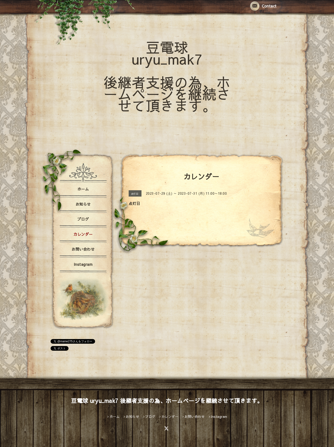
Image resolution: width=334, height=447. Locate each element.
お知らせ (83, 204)
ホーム (83, 188)
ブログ (83, 219)
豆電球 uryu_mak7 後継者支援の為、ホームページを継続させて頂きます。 (167, 76)
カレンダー (83, 234)
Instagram (83, 264)
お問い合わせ (83, 249)
